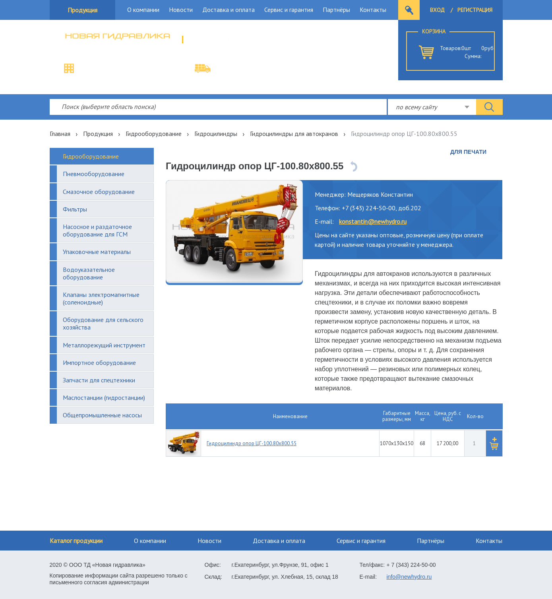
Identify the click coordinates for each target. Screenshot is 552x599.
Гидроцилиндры (215, 134)
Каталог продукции (76, 541)
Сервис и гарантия (288, 10)
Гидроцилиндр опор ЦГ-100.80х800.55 (251, 443)
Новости (181, 10)
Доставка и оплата (228, 10)
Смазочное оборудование (99, 192)
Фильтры (75, 209)
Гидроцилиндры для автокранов (294, 134)
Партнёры (336, 10)
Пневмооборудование (93, 174)
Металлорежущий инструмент (104, 345)
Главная (60, 134)
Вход (437, 10)
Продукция (82, 10)
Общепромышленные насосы (102, 415)
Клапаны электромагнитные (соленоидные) (101, 298)
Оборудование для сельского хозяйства (103, 323)
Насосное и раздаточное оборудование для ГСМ (97, 230)
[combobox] (432, 107)
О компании (143, 10)
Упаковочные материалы (97, 252)
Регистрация (474, 10)
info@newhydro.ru (361, 40)
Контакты (373, 10)
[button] (494, 443)
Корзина (433, 31)
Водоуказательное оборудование (89, 273)
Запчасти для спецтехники (99, 380)
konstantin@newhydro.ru (373, 221)
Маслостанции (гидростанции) (104, 397)
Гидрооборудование (154, 134)
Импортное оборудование (99, 362)
